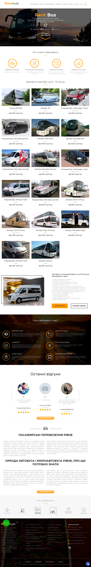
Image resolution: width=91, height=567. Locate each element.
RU (81, 4)
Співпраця (38, 561)
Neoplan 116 (45, 108)
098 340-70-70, (75, 532)
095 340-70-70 (77, 535)
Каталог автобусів (45, 36)
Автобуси (58, 4)
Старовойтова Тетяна (23, 408)
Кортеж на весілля (32, 530)
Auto (12, 3)
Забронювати (60, 305)
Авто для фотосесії (53, 530)
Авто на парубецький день (34, 527)
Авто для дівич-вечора (33, 524)
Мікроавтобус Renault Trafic (15, 200)
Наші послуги (49, 561)
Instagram (69, 547)
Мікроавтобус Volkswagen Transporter (75, 169)
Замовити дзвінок (79, 305)
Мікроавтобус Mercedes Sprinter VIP (16, 139)
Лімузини (65, 4)
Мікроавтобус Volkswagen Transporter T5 (75, 108)
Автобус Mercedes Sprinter (45, 169)
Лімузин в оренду (53, 527)
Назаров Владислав (66, 409)
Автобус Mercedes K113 (75, 139)
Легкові (42, 4)
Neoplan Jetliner (45, 261)
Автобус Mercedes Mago (75, 230)
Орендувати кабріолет (55, 524)
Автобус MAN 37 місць (75, 200)
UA (85, 4)
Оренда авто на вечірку (34, 545)
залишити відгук (45, 418)
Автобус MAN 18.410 (45, 139)
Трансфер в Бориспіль (8, 547)
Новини (60, 561)
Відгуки (28, 561)
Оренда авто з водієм (54, 535)
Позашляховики (50, 4)
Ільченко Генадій (45, 405)
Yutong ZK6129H (15, 108)
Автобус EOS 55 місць (16, 230)
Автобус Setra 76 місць (45, 230)
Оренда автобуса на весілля (57, 532)
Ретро (71, 4)
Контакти (76, 4)
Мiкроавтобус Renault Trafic (15, 261)
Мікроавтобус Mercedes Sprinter (15, 169)
